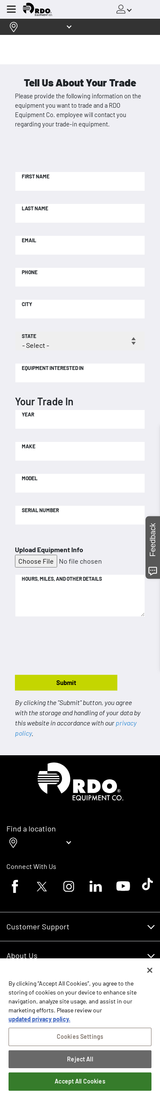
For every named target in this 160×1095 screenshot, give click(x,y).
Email (29, 240)
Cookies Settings (80, 1040)
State (29, 336)
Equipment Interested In (53, 368)
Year (28, 414)
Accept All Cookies (80, 1085)
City (27, 304)
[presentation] (80, 646)
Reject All (80, 1062)
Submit (66, 682)
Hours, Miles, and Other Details (62, 579)
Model (30, 478)
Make (28, 446)
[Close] (149, 974)
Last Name (35, 208)
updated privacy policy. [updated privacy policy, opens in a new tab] (39, 1022)
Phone (30, 272)
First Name (35, 176)
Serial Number (40, 510)
